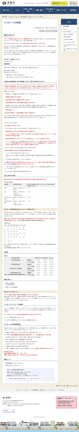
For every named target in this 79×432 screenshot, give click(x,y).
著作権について (43, 390)
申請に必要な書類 (10, 283)
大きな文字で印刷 (49, 30)
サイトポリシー (26, 390)
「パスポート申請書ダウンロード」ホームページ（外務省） (22, 319)
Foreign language (29, 3)
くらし (17, 10)
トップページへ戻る (72, 385)
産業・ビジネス (62, 10)
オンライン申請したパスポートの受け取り (70, 45)
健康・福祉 (39, 10)
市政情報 (73, 10)
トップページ (11, 16)
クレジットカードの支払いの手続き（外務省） (19, 171)
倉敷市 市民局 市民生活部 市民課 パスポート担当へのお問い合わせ (25, 378)
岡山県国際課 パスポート (15, 363)
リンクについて (52, 390)
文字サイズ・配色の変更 (43, 3)
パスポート (30, 16)
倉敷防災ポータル (59, 3)
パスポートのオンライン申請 (69, 42)
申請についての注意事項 (11, 287)
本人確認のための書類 (68, 39)
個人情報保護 (35, 390)
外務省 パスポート (13, 365)
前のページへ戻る (62, 385)
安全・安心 (6, 10)
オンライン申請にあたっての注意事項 (70, 49)
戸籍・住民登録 (23, 16)
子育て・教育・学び (28, 10)
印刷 (40, 30)
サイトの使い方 (60, 390)
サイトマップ (19, 390)
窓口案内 (6, 410)
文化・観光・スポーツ (50, 10)
